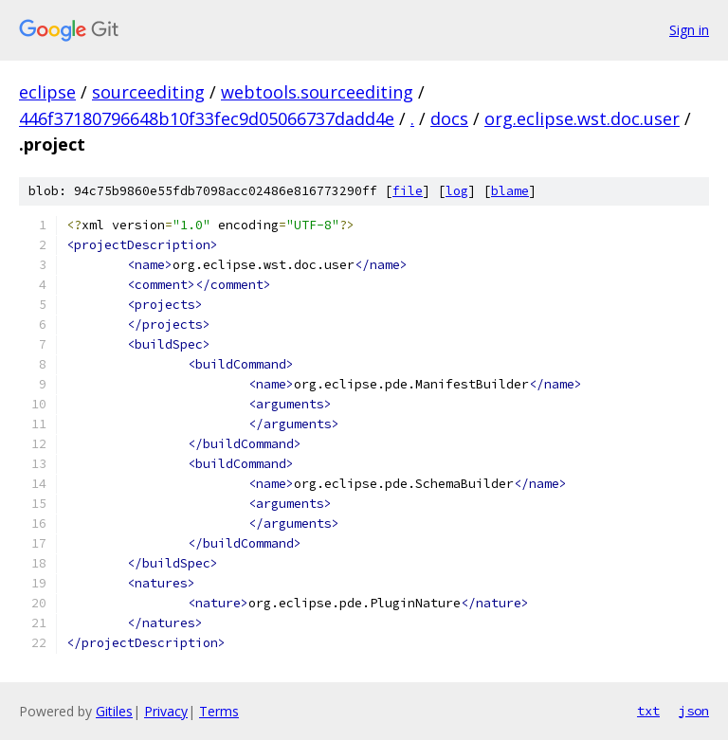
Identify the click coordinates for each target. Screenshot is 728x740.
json (694, 710)
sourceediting (148, 92)
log (457, 191)
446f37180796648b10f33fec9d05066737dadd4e (206, 118)
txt (648, 710)
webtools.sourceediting (317, 92)
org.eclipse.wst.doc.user (582, 118)
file (407, 191)
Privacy (166, 711)
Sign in (689, 30)
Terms (219, 711)
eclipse (47, 92)
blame (510, 191)
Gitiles (114, 711)
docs (449, 118)
